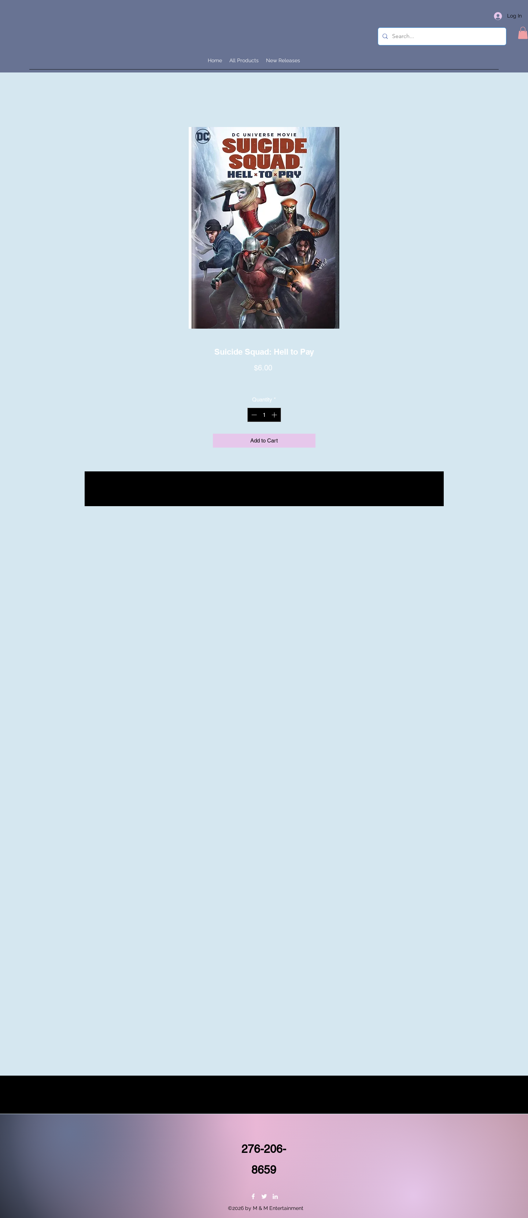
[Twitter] (264, 1196)
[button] (523, 33)
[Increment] (275, 415)
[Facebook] (253, 1196)
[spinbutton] (264, 415)
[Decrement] (253, 415)
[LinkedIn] (275, 1196)
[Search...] (441, 36)
